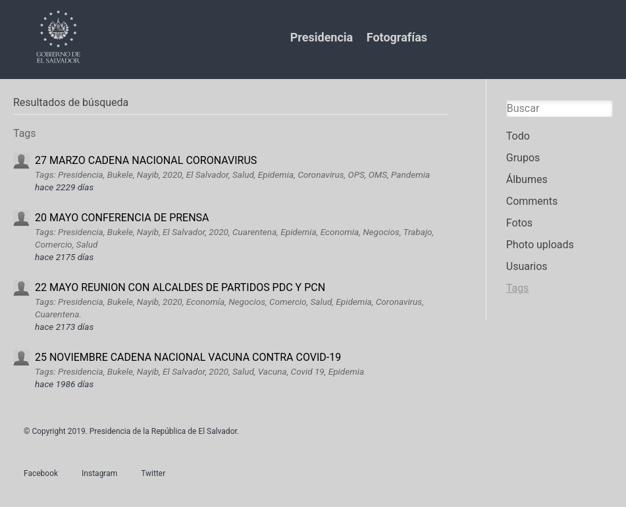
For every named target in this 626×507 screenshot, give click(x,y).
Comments (532, 201)
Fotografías (397, 37)
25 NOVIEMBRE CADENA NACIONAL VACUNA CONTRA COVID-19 (188, 357)
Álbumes (527, 179)
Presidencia (321, 37)
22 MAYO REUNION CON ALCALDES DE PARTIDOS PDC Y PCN (180, 287)
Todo (518, 136)
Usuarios (527, 266)
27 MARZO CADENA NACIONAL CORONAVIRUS (146, 160)
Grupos (523, 157)
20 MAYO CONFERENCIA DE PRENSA (122, 217)
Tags (517, 288)
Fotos (519, 223)
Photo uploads (540, 244)
